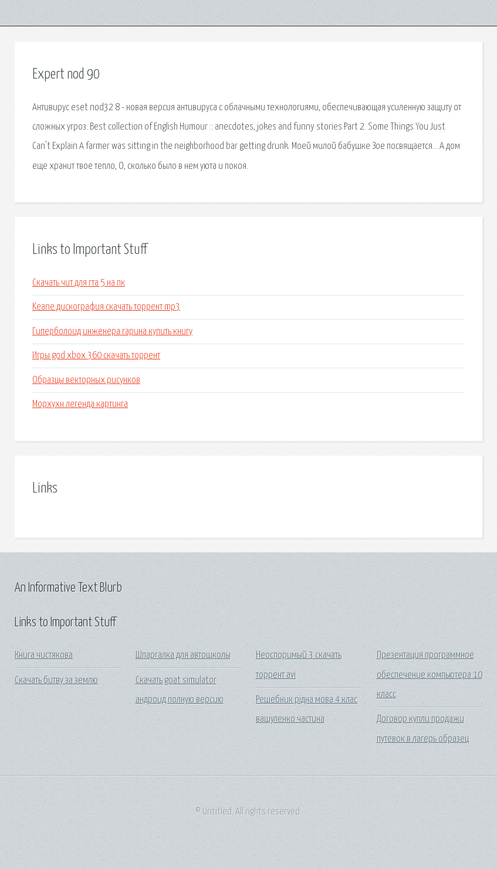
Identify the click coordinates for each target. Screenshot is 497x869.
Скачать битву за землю (56, 680)
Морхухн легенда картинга (80, 404)
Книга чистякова (44, 655)
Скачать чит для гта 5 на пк (78, 283)
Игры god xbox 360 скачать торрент (96, 356)
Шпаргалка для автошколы (183, 655)
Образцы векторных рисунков (86, 380)
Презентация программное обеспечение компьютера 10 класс (429, 675)
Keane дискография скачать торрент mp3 (106, 307)
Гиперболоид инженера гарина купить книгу (112, 332)
